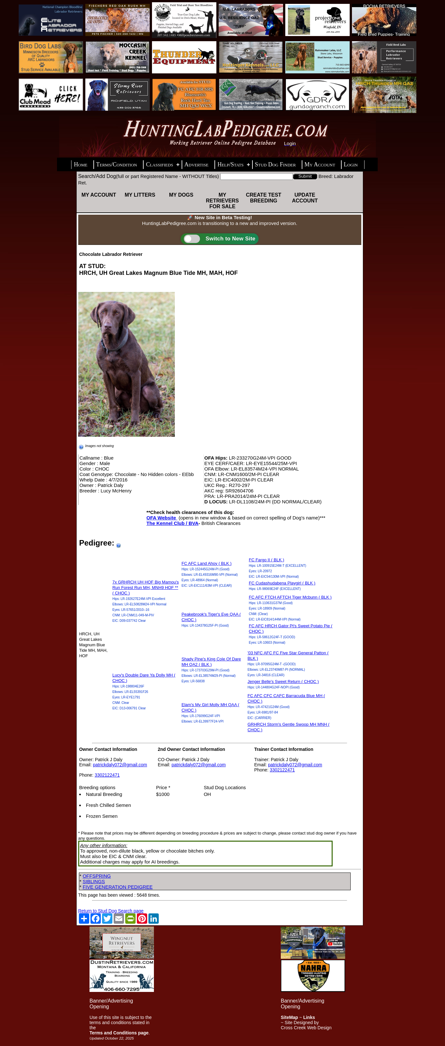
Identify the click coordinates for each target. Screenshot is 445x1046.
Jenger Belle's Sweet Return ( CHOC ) (283, 681)
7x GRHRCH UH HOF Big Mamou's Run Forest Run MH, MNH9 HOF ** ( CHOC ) (145, 587)
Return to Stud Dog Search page (111, 910)
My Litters (140, 195)
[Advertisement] (209, 972)
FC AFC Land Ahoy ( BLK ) (207, 563)
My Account (98, 195)
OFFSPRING (97, 876)
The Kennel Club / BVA (172, 523)
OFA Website (162, 517)
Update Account (305, 197)
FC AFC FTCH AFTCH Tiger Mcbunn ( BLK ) (290, 597)
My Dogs (181, 195)
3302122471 (107, 775)
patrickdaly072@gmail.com (120, 764)
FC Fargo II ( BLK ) (266, 559)
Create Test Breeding (263, 197)
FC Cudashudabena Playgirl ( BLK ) (282, 583)
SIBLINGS (94, 881)
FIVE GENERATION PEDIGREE (118, 887)
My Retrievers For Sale (222, 200)
